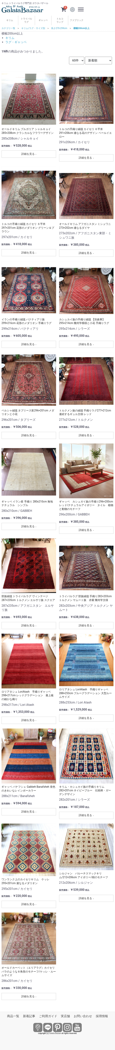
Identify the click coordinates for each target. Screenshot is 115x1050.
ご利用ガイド (48, 1016)
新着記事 (29, 1016)
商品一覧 (13, 1016)
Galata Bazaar (55, 1033)
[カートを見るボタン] (63, 9)
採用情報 (102, 1016)
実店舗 (65, 1016)
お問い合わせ (83, 1016)
